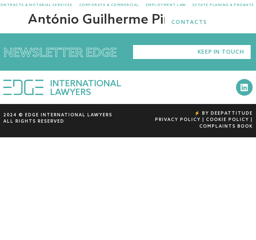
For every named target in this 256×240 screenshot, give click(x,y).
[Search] (225, 22)
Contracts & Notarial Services (38, 5)
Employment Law (169, 5)
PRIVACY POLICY (178, 119)
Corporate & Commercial (113, 5)
